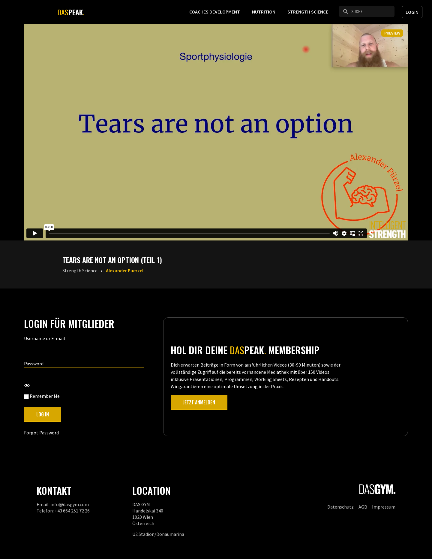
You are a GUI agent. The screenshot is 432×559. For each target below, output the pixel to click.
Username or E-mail (44, 338)
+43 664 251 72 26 (72, 511)
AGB (362, 507)
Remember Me (42, 396)
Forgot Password (41, 433)
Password (34, 364)
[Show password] (27, 385)
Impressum (383, 507)
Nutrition (263, 12)
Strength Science (307, 12)
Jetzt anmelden (199, 402)
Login (412, 12)
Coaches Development (214, 12)
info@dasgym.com (69, 504)
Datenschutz (340, 507)
